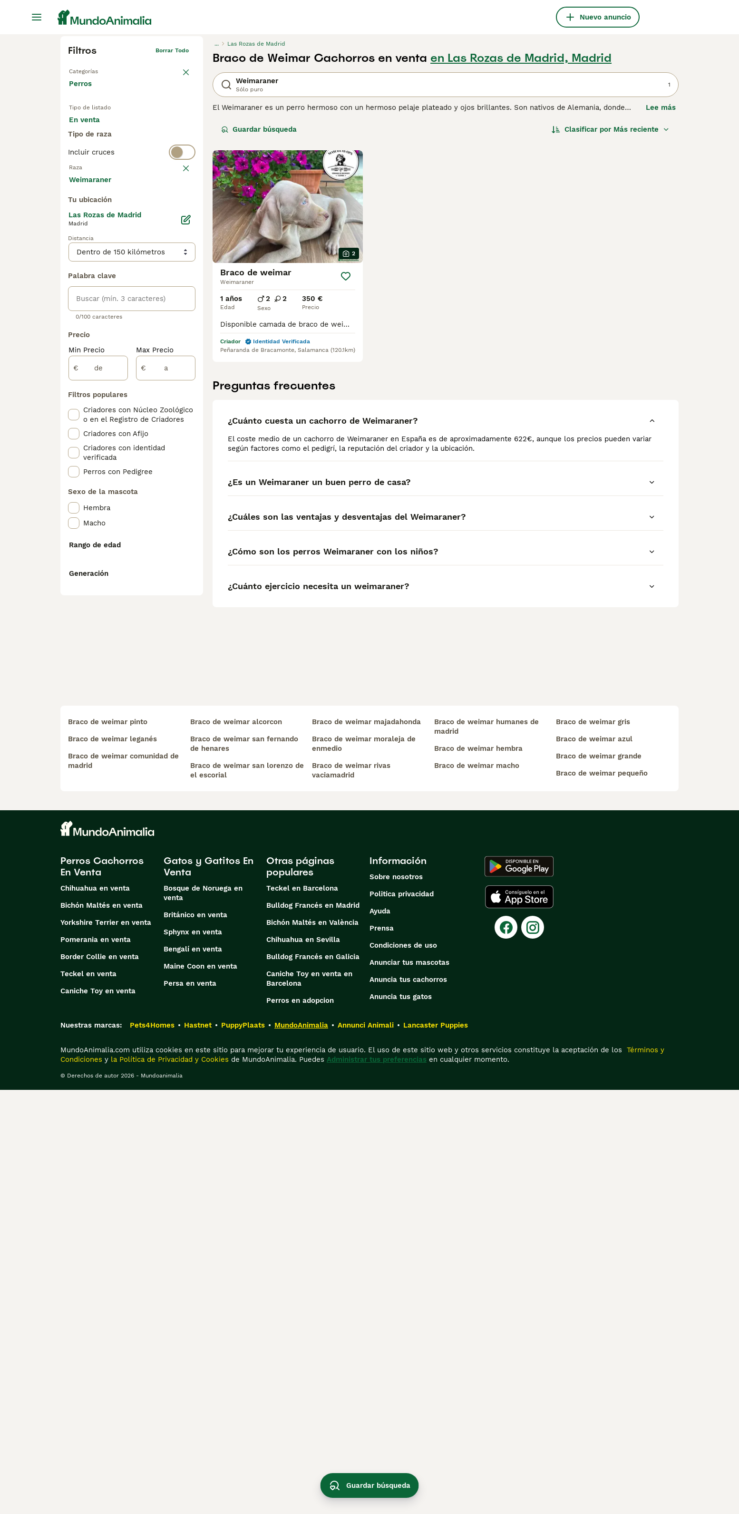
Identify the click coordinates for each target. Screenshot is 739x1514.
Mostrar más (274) (108, 405)
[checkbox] (73, 254)
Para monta (97, 152)
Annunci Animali (366, 1449)
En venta (92, 129)
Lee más (661, 107)
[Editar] (185, 446)
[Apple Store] (519, 1321)
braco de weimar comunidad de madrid (123, 1185)
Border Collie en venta (99, 1381)
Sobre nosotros (396, 1301)
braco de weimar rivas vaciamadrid (351, 1194)
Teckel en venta (88, 1398)
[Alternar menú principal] (36, 17)
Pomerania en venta (95, 1363)
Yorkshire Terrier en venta (105, 1346)
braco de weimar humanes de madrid (486, 1151)
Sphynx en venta (193, 1356)
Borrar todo (172, 50)
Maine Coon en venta (200, 1390)
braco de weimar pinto (107, 1146)
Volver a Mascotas (94, 69)
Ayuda (380, 1335)
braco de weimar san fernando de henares (244, 1168)
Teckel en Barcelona (302, 1312)
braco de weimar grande (599, 1180)
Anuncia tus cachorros (408, 1403)
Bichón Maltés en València (312, 1346)
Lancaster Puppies (435, 1449)
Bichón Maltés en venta (101, 1329)
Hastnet (198, 1449)
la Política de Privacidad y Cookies (168, 1483)
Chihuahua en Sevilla (303, 1363)
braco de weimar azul (594, 1163)
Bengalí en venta (193, 1373)
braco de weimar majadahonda (366, 1146)
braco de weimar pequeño (602, 1197)
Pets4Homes (152, 1449)
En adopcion (149, 129)
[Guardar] (345, 276)
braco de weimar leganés (112, 1163)
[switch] (131, 188)
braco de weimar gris (593, 1146)
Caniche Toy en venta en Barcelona (309, 1403)
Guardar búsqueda (259, 129)
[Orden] (611, 129)
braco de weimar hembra (478, 1172)
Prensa (382, 1352)
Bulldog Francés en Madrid (313, 1329)
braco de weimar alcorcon (236, 1146)
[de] (98, 594)
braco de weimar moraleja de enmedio (364, 1168)
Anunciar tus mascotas (409, 1386)
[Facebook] (506, 1351)
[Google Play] (519, 1290)
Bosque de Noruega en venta (203, 1317)
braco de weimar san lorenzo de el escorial (247, 1194)
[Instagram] (532, 1351)
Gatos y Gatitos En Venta (208, 1290)
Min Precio (86, 576)
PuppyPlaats (243, 1449)
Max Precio (155, 576)
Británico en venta (195, 1339)
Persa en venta (190, 1407)
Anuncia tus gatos (401, 1421)
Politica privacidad (402, 1318)
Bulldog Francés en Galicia (313, 1381)
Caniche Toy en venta (98, 1415)
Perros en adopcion (300, 1424)
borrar (180, 207)
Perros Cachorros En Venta (102, 1290)
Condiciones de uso (403, 1369)
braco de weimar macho (476, 1189)
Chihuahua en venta (95, 1312)
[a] (165, 594)
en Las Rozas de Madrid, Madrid (521, 58)
